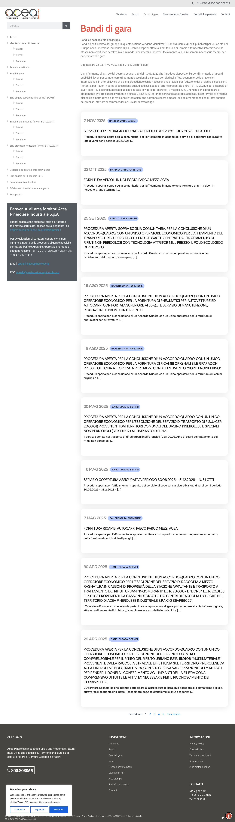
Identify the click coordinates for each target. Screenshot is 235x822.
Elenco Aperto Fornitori (176, 14)
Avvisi (13, 37)
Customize (20, 809)
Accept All (59, 809)
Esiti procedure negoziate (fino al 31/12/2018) (34, 145)
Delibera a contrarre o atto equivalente (30, 169)
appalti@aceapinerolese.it (33, 263)
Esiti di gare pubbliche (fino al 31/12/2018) (32, 97)
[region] (39, 800)
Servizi (135, 14)
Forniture (20, 61)
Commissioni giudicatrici (23, 182)
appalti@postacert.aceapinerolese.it (37, 272)
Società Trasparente (205, 14)
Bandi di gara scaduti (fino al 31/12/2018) (32, 121)
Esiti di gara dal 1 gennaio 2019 (26, 176)
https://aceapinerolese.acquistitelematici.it (35, 229)
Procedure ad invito (20, 67)
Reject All (39, 809)
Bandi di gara (151, 14)
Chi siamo (121, 14)
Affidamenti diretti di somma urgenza (29, 188)
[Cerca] (66, 25)
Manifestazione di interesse (24, 43)
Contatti (225, 14)
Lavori (19, 48)
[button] (229, 816)
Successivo (173, 714)
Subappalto (16, 194)
